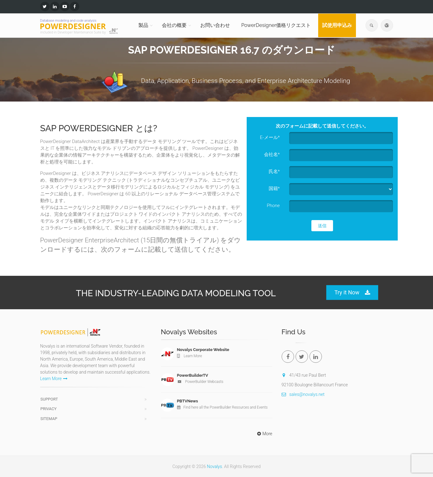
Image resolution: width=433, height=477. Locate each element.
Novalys (214, 466)
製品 (143, 25)
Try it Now (352, 292)
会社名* (272, 154)
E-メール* (270, 137)
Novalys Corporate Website (203, 349)
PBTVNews (187, 401)
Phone (273, 205)
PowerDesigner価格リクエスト (276, 25)
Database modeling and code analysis (68, 21)
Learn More (54, 378)
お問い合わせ (215, 25)
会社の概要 (174, 25)
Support (49, 399)
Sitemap (49, 418)
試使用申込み (337, 25)
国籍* (274, 188)
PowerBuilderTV (192, 375)
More (264, 433)
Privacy (49, 408)
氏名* (274, 171)
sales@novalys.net (303, 394)
